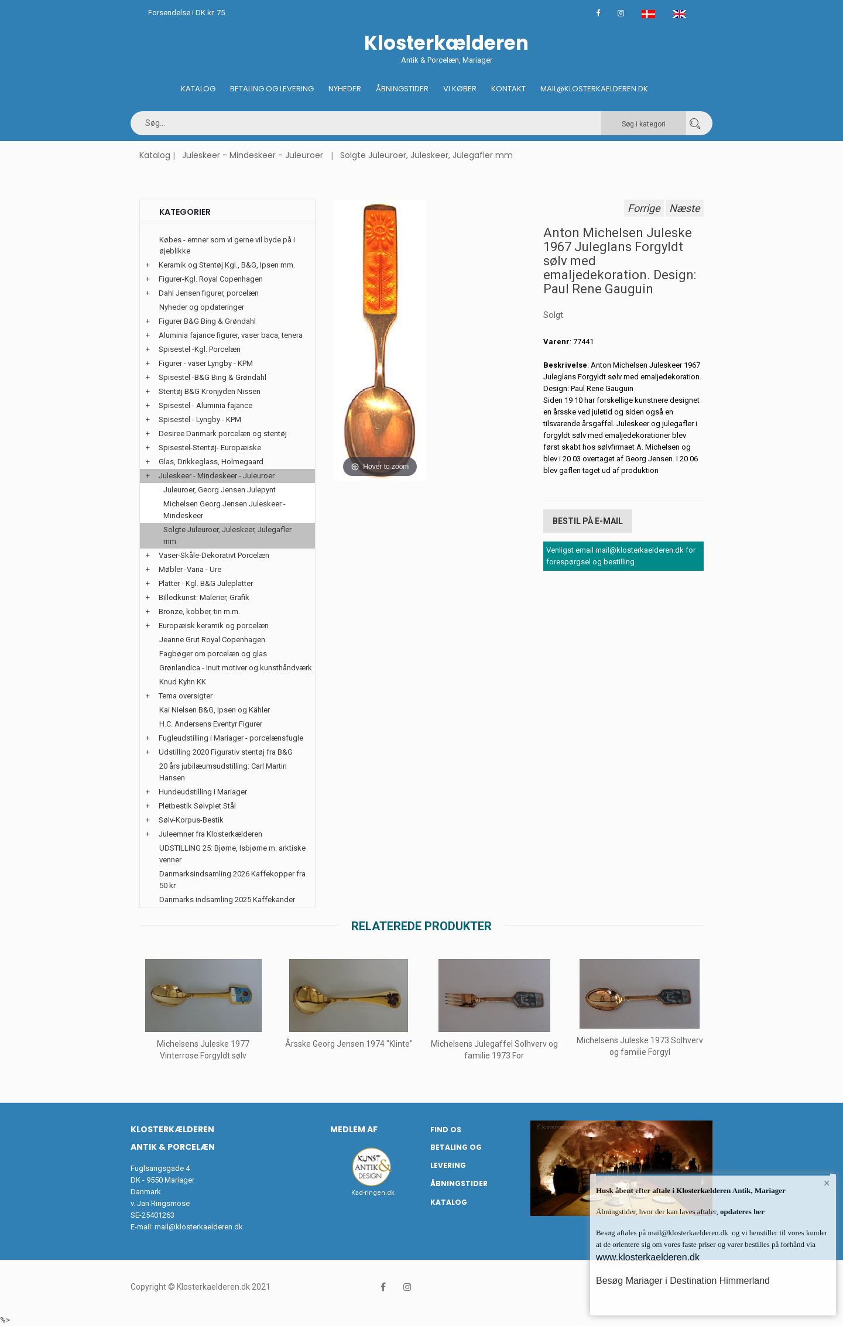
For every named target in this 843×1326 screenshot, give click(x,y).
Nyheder (344, 88)
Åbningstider (402, 88)
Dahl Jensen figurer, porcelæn (209, 293)
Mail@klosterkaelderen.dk (594, 88)
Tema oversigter (186, 695)
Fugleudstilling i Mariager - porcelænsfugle (231, 738)
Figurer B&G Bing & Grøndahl (207, 321)
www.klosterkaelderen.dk (648, 1257)
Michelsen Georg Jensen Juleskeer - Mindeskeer (224, 509)
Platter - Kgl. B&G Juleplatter (206, 583)
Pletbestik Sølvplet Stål (197, 805)
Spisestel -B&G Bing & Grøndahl (212, 377)
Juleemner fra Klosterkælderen (210, 834)
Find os (445, 1130)
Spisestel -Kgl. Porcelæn (200, 349)
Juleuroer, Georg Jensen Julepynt (219, 489)
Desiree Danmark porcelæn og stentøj (223, 433)
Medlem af (354, 1129)
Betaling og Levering (272, 88)
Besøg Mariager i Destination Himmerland (683, 1281)
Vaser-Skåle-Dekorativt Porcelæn (214, 555)
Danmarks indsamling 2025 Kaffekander (227, 899)
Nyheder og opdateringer (201, 307)
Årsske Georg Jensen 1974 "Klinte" (349, 1044)
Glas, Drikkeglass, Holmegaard (211, 461)
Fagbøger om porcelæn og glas (213, 653)
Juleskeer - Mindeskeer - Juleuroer (252, 155)
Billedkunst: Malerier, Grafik (204, 597)
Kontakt (508, 88)
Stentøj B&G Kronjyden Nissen (210, 391)
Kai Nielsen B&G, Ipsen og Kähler (214, 709)
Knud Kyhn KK (182, 681)
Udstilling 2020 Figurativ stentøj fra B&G (226, 752)
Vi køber (460, 88)
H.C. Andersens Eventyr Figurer (210, 723)
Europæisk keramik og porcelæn (214, 625)
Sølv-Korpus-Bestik (191, 820)
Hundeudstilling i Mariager (203, 791)
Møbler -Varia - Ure (190, 569)
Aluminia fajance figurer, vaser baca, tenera (231, 335)
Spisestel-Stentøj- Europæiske (210, 447)
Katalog (198, 88)
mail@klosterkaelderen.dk (199, 1226)
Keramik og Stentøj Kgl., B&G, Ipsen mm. (227, 265)
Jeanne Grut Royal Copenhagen (212, 639)
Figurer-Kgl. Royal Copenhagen (211, 279)
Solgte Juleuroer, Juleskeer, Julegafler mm (426, 155)
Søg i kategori (644, 124)
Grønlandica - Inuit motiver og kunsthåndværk (235, 667)
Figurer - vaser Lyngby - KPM (206, 363)
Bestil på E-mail (588, 521)
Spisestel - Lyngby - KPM (200, 419)
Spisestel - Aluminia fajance (205, 405)
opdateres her (741, 1211)
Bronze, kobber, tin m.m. (199, 611)
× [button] (827, 1183)
